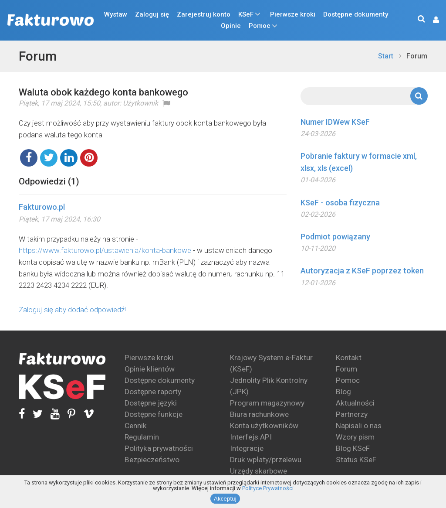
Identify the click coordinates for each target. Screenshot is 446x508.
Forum (38, 56)
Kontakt (349, 357)
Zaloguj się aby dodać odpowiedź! (72, 309)
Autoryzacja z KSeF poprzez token (362, 270)
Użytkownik (140, 103)
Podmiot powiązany (335, 236)
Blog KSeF (353, 448)
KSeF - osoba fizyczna (340, 202)
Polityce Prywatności (268, 488)
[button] (431, 20)
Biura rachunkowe (259, 414)
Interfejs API (251, 437)
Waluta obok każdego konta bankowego (103, 92)
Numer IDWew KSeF (335, 121)
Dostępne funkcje (153, 414)
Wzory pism (355, 437)
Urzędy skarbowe (258, 471)
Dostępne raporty (153, 391)
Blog (343, 391)
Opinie (231, 26)
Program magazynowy (267, 403)
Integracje (247, 448)
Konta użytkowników (264, 425)
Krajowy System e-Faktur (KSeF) (271, 363)
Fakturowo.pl (42, 206)
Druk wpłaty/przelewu (265, 459)
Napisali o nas (359, 425)
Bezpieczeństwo (152, 459)
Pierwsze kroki (292, 14)
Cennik (136, 425)
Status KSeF (356, 459)
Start (385, 56)
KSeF (245, 14)
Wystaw (115, 14)
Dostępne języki (151, 403)
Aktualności (355, 403)
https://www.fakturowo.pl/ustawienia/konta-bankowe (105, 250)
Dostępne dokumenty (355, 14)
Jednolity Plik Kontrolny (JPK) (268, 386)
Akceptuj (225, 498)
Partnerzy (352, 414)
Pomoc (259, 26)
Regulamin (142, 437)
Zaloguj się (152, 14)
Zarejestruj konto (203, 14)
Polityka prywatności (159, 448)
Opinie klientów (150, 369)
